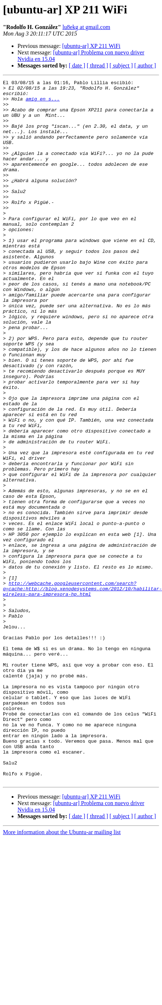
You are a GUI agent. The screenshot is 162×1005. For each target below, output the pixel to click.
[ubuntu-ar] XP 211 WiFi (91, 46)
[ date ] (77, 65)
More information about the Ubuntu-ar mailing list (62, 966)
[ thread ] (97, 65)
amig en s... (42, 103)
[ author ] (145, 65)
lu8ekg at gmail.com (86, 27)
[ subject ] (121, 65)
